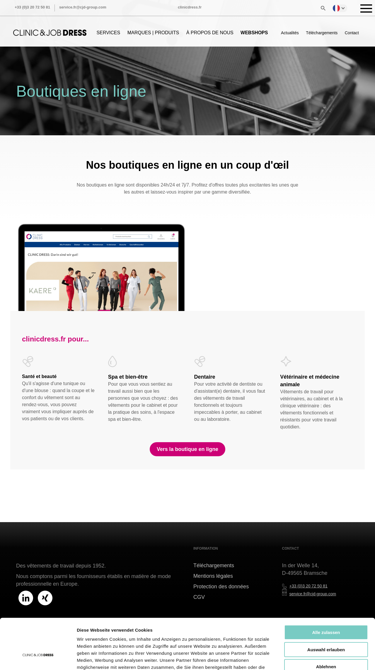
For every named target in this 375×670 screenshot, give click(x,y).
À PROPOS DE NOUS (209, 32)
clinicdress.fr (190, 7)
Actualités (290, 32)
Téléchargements (322, 32)
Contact (352, 32)
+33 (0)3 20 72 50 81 (32, 7)
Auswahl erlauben (326, 610)
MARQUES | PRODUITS (153, 32)
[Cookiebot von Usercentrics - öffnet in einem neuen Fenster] (38, 658)
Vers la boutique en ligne (187, 449)
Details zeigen (311, 658)
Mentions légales (213, 576)
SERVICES (108, 32)
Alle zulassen (326, 592)
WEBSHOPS (254, 32)
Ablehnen (326, 627)
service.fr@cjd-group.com (82, 7)
